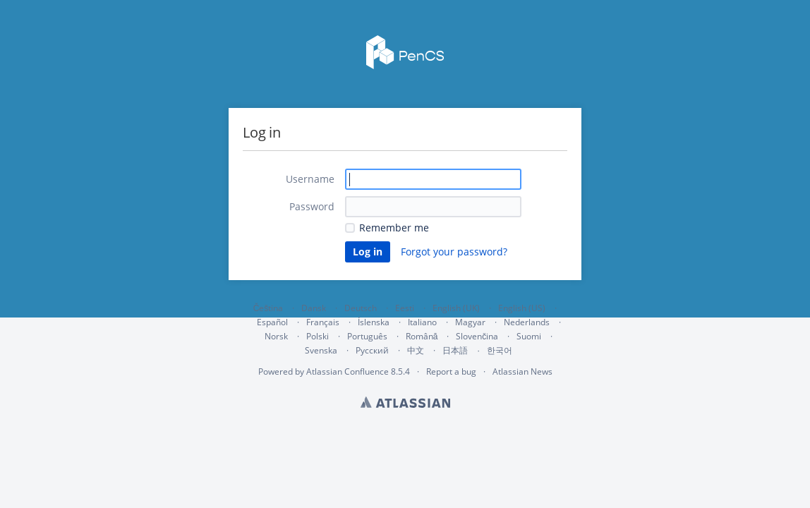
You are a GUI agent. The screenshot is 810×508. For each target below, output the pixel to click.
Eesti (404, 308)
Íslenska (373, 322)
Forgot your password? (454, 251)
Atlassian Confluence (347, 371)
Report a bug (451, 371)
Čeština (268, 308)
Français (322, 322)
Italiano (422, 322)
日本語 (455, 351)
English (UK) (456, 308)
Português (367, 336)
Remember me (394, 227)
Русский (372, 350)
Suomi (528, 336)
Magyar (470, 322)
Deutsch (360, 308)
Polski (317, 336)
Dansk (313, 308)
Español (272, 322)
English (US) (521, 308)
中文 (415, 350)
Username (310, 179)
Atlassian (405, 402)
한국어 (499, 350)
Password (311, 206)
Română (422, 336)
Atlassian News (522, 371)
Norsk (276, 336)
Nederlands (527, 322)
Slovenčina (477, 336)
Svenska (321, 350)
